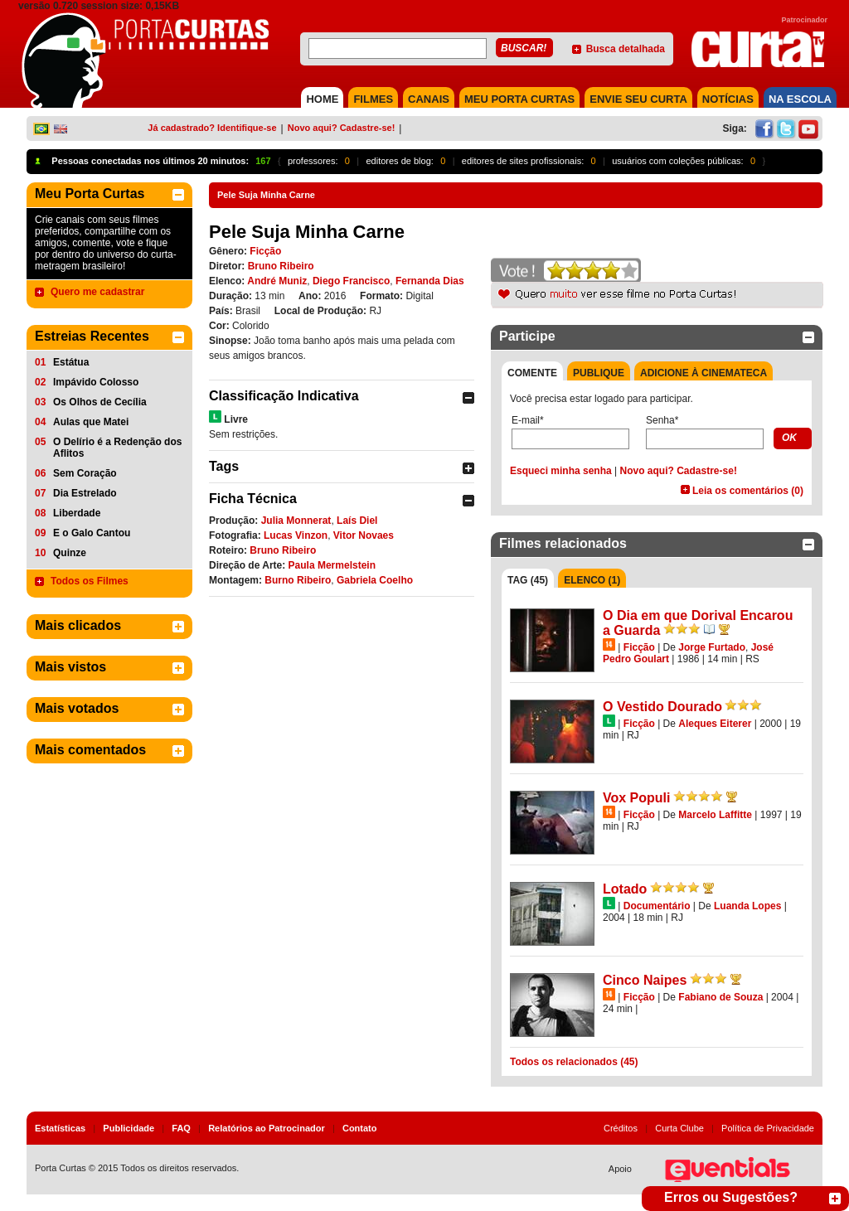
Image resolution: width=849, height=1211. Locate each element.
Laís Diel (357, 520)
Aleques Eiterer (714, 723)
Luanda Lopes (747, 906)
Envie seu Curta (638, 99)
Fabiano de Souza (720, 997)
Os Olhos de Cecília (100, 402)
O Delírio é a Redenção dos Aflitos (117, 447)
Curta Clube (679, 1128)
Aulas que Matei (91, 422)
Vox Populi (636, 798)
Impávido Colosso (95, 382)
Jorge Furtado (711, 647)
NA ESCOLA (800, 99)
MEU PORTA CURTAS (519, 99)
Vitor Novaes (363, 535)
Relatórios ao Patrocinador (266, 1128)
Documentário (657, 906)
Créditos (621, 1128)
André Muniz (277, 281)
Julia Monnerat (296, 520)
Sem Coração (85, 473)
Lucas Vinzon (295, 535)
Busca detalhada (625, 49)
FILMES (373, 99)
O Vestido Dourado (662, 707)
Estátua (71, 362)
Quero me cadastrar (97, 292)
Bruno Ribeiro (281, 266)
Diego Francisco (351, 281)
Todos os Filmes (90, 581)
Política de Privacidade (767, 1128)
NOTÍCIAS (728, 99)
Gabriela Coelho (375, 580)
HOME (322, 99)
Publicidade (128, 1128)
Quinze (69, 553)
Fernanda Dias (429, 281)
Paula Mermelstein (332, 565)
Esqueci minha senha (561, 471)
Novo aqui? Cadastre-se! (341, 128)
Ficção (265, 251)
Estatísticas (60, 1128)
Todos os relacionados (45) (574, 1062)
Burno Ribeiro (297, 580)
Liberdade (76, 513)
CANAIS (428, 99)
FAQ (181, 1128)
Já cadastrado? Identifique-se (212, 128)
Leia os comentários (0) (747, 491)
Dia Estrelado (85, 493)
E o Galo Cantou (91, 533)
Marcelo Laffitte (715, 815)
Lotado (625, 889)
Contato (359, 1128)
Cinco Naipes (644, 980)
